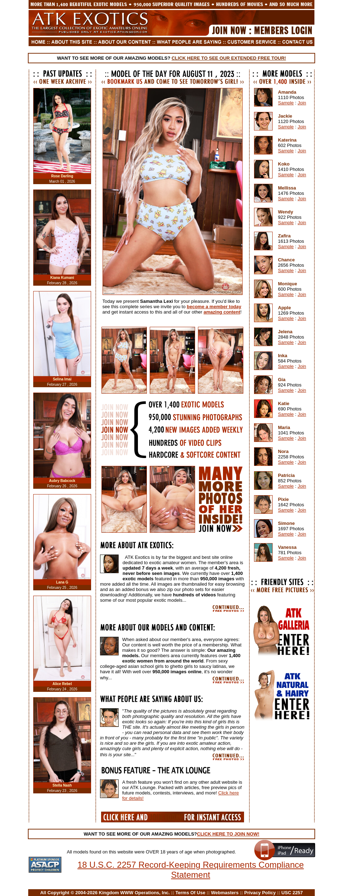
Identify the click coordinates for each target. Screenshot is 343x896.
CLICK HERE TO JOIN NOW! (228, 834)
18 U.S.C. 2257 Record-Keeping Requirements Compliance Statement (191, 870)
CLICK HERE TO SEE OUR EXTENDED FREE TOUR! (229, 58)
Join (302, 102)
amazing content (222, 312)
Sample (286, 102)
